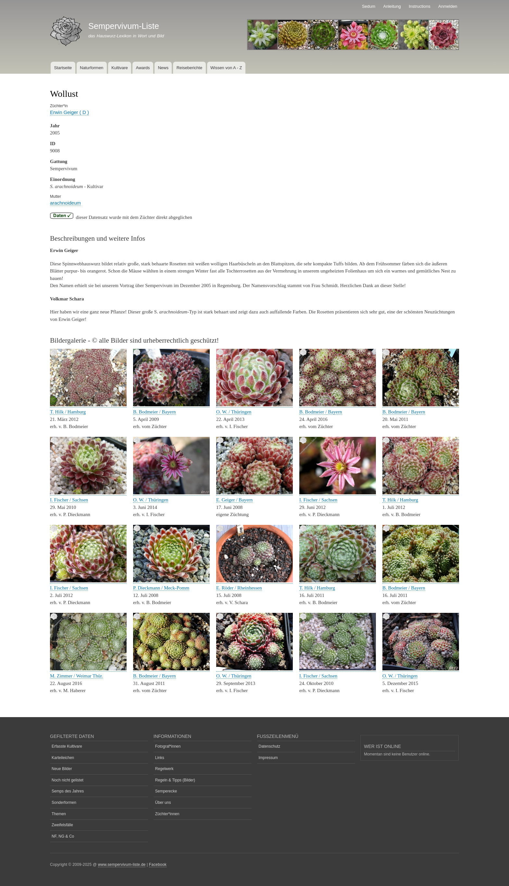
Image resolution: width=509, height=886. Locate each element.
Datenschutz (269, 746)
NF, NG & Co (63, 836)
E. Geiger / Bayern (234, 499)
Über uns (163, 802)
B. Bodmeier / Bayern (154, 411)
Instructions (419, 6)
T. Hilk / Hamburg (68, 411)
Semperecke (166, 791)
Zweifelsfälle (62, 825)
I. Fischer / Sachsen (69, 499)
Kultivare (119, 67)
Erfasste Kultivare (67, 746)
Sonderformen (64, 802)
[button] (88, 405)
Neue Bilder (62, 768)
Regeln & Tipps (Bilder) (175, 780)
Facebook (158, 864)
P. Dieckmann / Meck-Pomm (161, 587)
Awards (143, 67)
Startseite (63, 67)
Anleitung (392, 6)
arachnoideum (65, 203)
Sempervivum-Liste (123, 26)
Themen (59, 814)
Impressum (268, 757)
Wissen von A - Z (226, 67)
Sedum (368, 6)
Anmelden (447, 6)
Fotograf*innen (168, 746)
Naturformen (91, 67)
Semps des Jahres (68, 791)
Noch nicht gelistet (67, 780)
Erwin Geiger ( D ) (69, 112)
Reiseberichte (190, 67)
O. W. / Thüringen (233, 411)
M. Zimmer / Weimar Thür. (76, 675)
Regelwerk (164, 768)
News (163, 67)
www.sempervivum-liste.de (122, 864)
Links (159, 757)
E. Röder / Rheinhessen (239, 587)
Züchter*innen (167, 814)
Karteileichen (63, 757)
